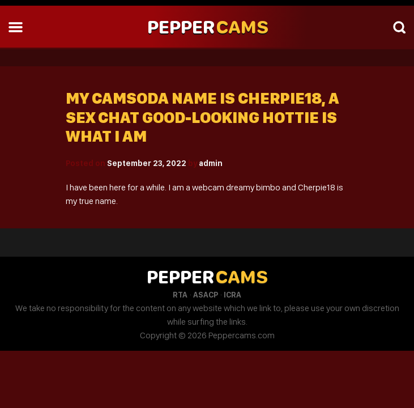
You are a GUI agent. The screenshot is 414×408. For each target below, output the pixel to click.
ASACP (205, 294)
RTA (180, 294)
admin (211, 163)
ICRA (232, 294)
